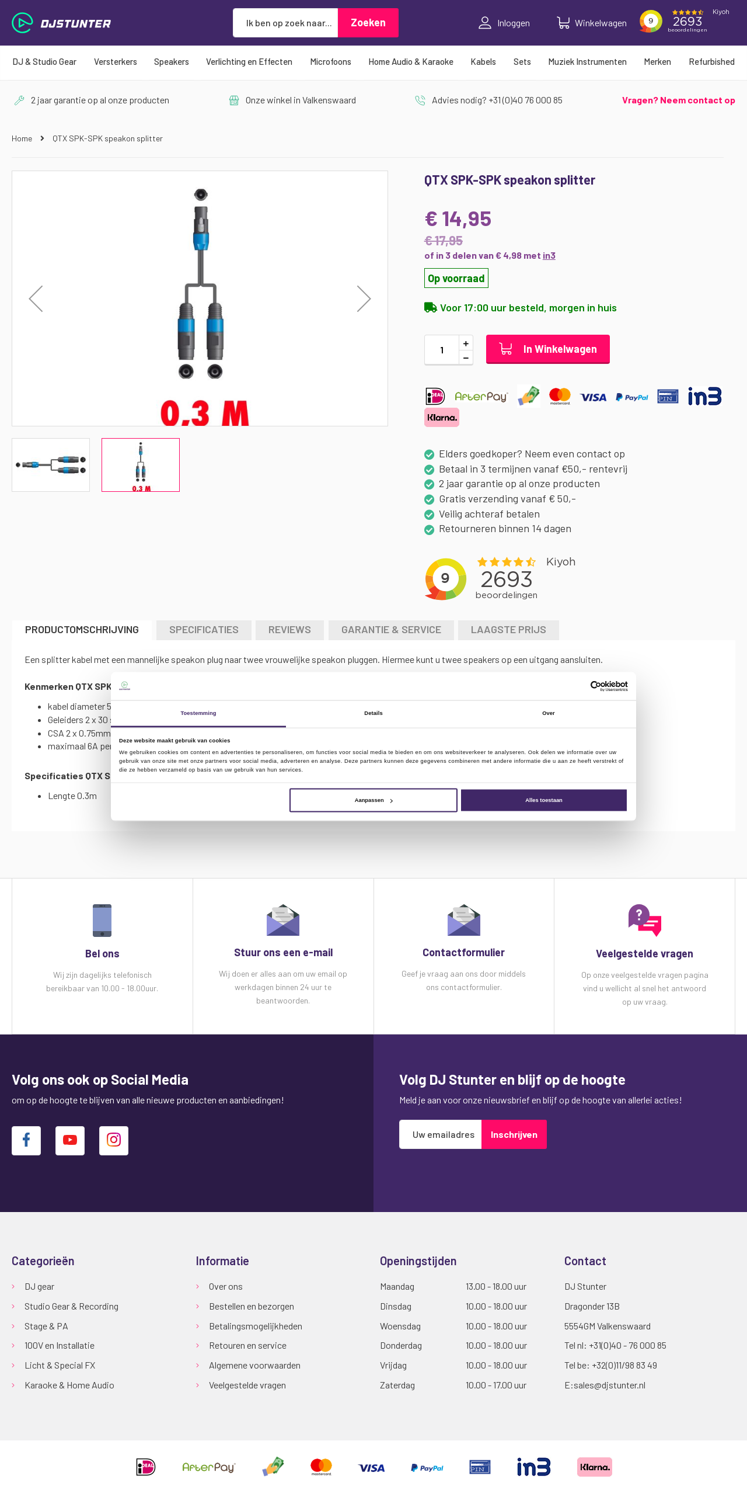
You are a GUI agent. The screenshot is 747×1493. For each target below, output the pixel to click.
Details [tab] (373, 713)
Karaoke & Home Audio (69, 1384)
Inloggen (504, 22)
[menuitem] (44, 61)
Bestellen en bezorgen (251, 1305)
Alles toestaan (543, 800)
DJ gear (39, 1285)
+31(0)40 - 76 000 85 (627, 1344)
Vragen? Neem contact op (678, 99)
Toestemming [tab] (198, 713)
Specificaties (204, 629)
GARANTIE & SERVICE (391, 629)
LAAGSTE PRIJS (508, 629)
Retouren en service (248, 1344)
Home (23, 138)
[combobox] (285, 22)
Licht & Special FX (60, 1364)
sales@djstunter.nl (609, 1384)
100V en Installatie (60, 1344)
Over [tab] (548, 713)
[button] (35, 298)
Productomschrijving (82, 629)
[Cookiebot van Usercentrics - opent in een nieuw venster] (577, 686)
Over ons (226, 1285)
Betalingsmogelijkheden (255, 1325)
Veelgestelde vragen (247, 1384)
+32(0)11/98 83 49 (624, 1364)
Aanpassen (374, 800)
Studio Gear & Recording (71, 1305)
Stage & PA (46, 1325)
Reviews (289, 629)
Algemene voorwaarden (255, 1364)
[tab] (82, 630)
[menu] (373, 61)
